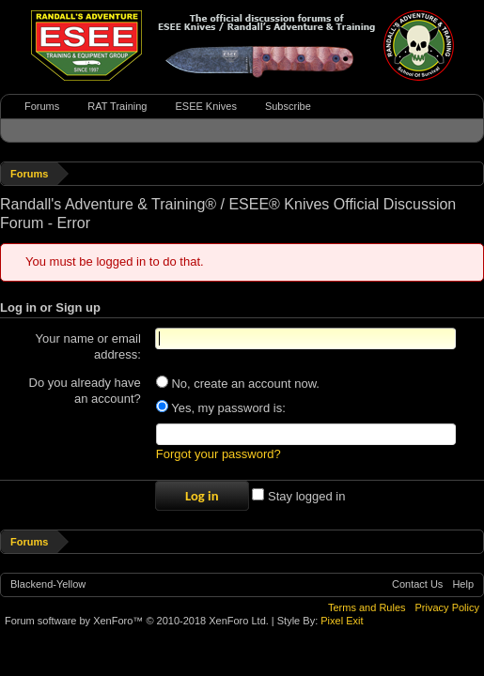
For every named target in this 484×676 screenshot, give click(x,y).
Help (463, 586)
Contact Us (417, 586)
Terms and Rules (367, 610)
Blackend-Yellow (48, 586)
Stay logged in (298, 499)
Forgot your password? (218, 457)
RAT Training (117, 106)
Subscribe (288, 106)
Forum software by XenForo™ (137, 623)
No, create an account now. (238, 383)
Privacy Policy (447, 610)
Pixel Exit (341, 623)
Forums (41, 106)
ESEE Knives (205, 106)
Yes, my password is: (221, 408)
